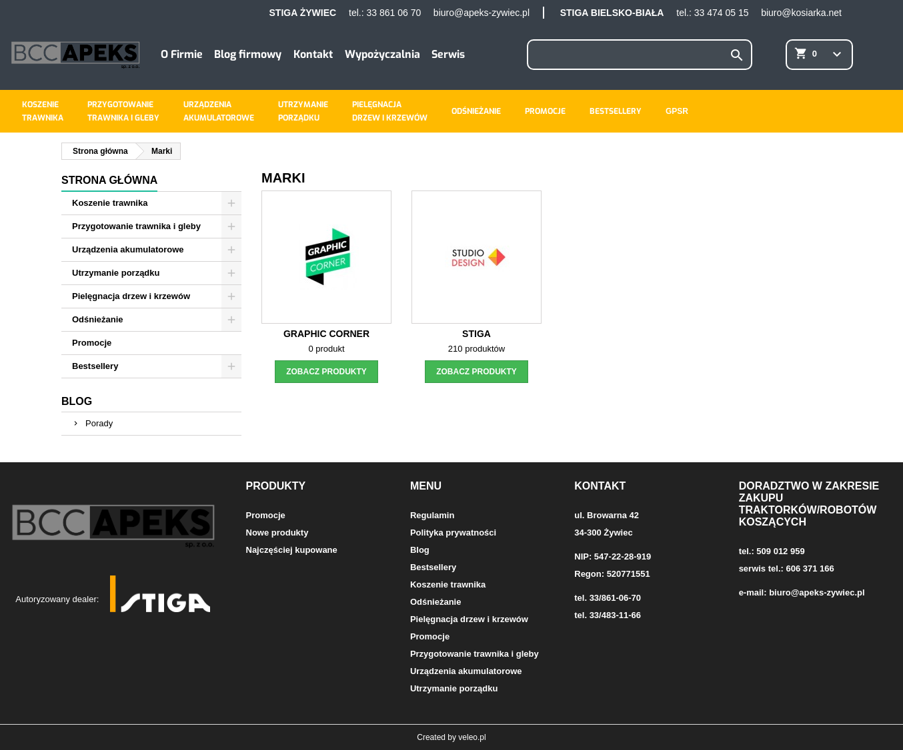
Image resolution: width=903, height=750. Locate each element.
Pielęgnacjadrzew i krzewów (389, 111)
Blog (76, 401)
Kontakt (313, 54)
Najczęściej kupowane (291, 550)
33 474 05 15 (721, 12)
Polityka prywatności (453, 533)
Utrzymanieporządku (303, 111)
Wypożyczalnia (382, 54)
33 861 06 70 (393, 12)
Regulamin (432, 515)
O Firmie (182, 54)
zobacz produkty (326, 371)
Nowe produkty (277, 533)
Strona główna (109, 180)
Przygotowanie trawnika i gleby (136, 226)
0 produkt (326, 349)
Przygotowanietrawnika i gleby (123, 111)
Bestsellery (616, 111)
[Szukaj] (640, 54)
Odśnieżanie (476, 111)
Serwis (448, 54)
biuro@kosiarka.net (801, 12)
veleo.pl (472, 737)
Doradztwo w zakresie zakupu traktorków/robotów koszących (809, 504)
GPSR (677, 111)
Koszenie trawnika (109, 203)
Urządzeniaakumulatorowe (218, 111)
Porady (99, 423)
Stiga (476, 333)
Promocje (545, 111)
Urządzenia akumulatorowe (128, 249)
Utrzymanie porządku (115, 273)
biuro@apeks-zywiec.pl (481, 12)
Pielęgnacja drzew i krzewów (131, 296)
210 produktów (476, 349)
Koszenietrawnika (42, 111)
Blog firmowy (247, 54)
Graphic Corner (326, 333)
